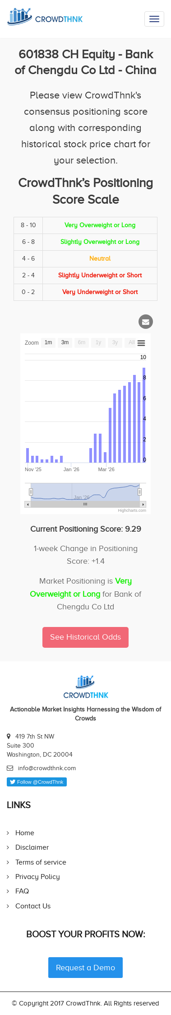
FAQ (22, 891)
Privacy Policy (37, 876)
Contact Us (33, 906)
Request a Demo (85, 967)
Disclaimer (32, 847)
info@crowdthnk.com (47, 768)
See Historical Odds (85, 636)
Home (24, 833)
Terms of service (40, 862)
